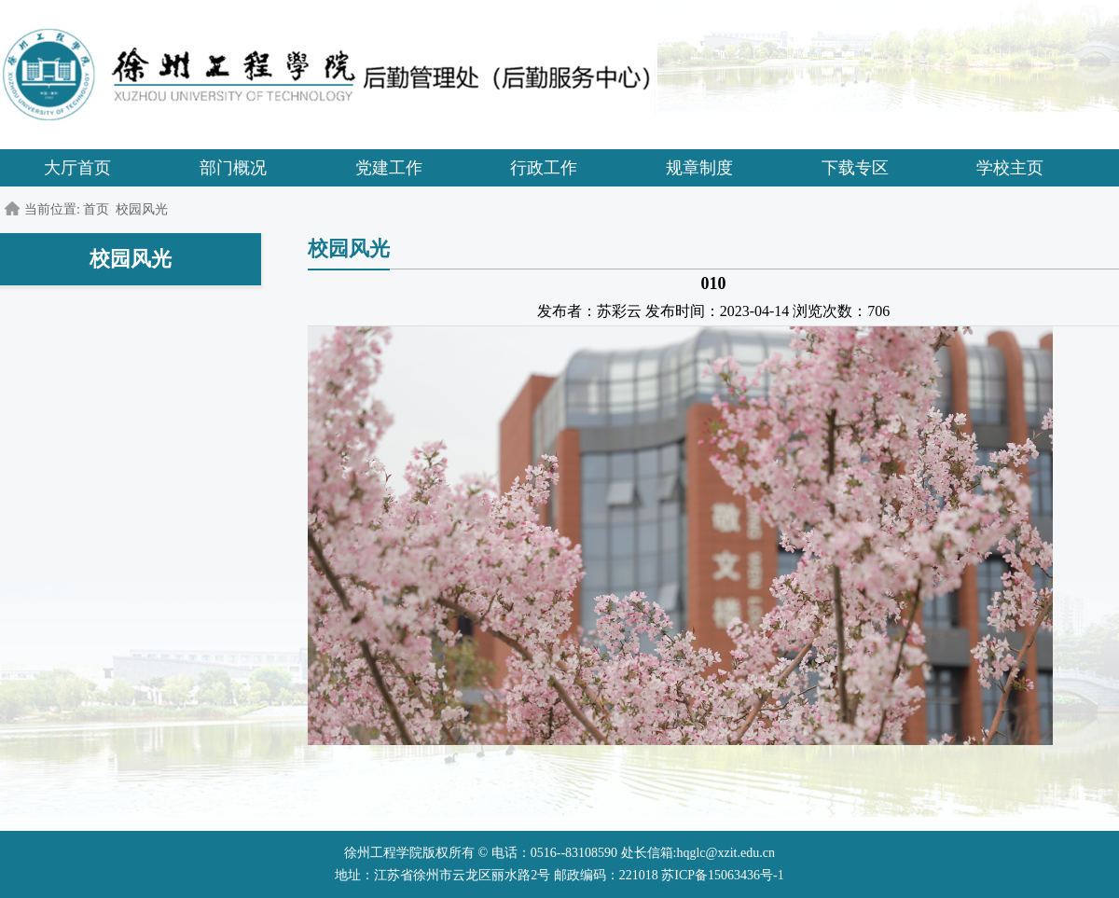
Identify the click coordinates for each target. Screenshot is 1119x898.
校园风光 (142, 209)
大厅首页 (77, 168)
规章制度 (699, 168)
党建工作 (388, 168)
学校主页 (1009, 168)
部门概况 (233, 168)
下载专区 (855, 168)
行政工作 (543, 168)
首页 (96, 209)
